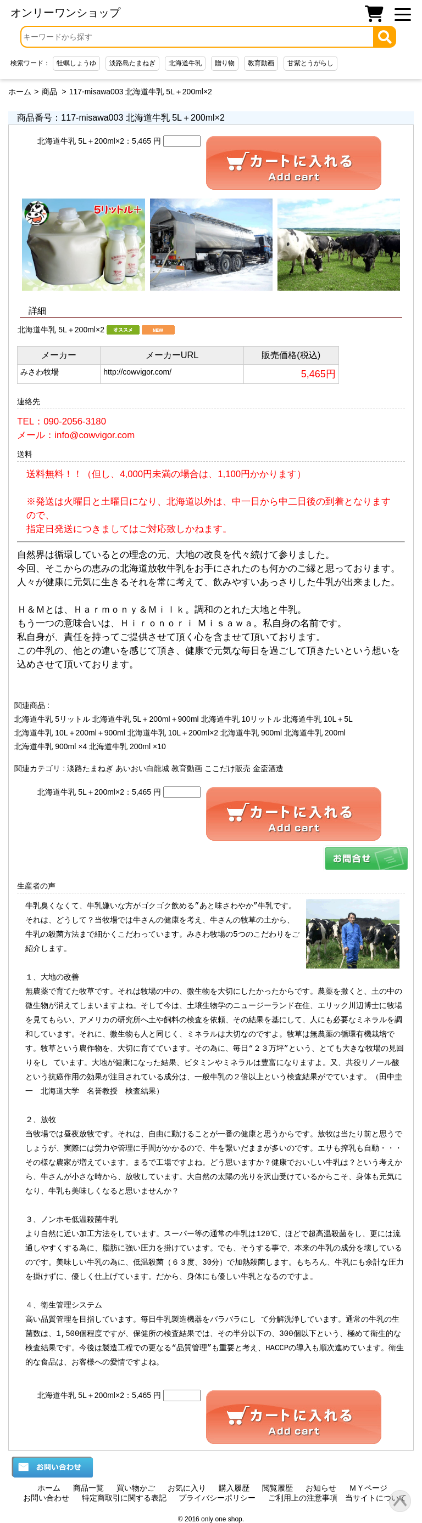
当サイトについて (376, 1497)
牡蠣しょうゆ (76, 63)
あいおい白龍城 (142, 768)
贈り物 (225, 63)
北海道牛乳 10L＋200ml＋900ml (69, 732)
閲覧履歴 (277, 1488)
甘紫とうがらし (310, 63)
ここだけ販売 (227, 768)
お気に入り (187, 1488)
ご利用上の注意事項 (302, 1497)
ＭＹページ (368, 1488)
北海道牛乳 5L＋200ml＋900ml (145, 719)
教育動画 (261, 63)
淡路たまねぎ (90, 768)
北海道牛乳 (185, 63)
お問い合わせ (46, 1497)
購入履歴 (234, 1488)
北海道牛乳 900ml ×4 (50, 746)
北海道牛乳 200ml (315, 732)
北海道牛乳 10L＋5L (318, 719)
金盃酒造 (268, 768)
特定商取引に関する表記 (124, 1497)
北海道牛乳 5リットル (52, 719)
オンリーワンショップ (65, 13)
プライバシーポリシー (217, 1497)
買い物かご (135, 1488)
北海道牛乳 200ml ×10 (127, 746)
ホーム (19, 91)
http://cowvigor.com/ (137, 371)
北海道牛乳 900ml (251, 732)
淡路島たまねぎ (132, 63)
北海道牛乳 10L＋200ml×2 (172, 732)
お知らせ (321, 1488)
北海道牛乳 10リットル (241, 719)
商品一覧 (88, 1488)
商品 (49, 91)
